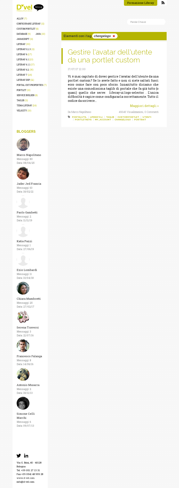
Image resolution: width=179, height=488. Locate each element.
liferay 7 (24, 74)
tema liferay (27, 105)
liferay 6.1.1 (26, 64)
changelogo (123, 119)
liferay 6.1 (25, 59)
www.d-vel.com (26, 477)
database (24, 34)
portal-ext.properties (32, 85)
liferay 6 (24, 54)
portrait (140, 119)
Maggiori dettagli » (144, 106)
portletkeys (83, 119)
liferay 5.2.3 (26, 49)
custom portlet (28, 28)
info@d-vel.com (25, 481)
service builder (27, 95)
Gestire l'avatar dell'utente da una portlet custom (110, 56)
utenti (147, 117)
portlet (24, 90)
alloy (22, 18)
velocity (24, 110)
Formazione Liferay (140, 3)
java (40, 34)
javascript (25, 39)
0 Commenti (151, 112)
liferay (23, 44)
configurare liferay (30, 23)
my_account (103, 119)
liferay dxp (25, 80)
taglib (22, 100)
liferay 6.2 (25, 69)
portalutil (79, 117)
